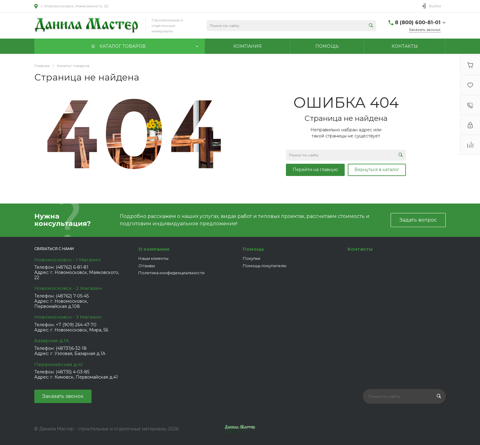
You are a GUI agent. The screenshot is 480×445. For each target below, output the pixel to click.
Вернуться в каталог (376, 169)
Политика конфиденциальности (171, 272)
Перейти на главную (315, 169)
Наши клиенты (153, 258)
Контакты (360, 249)
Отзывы (146, 265)
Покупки (251, 258)
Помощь (253, 249)
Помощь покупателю (265, 265)
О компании (154, 249)
